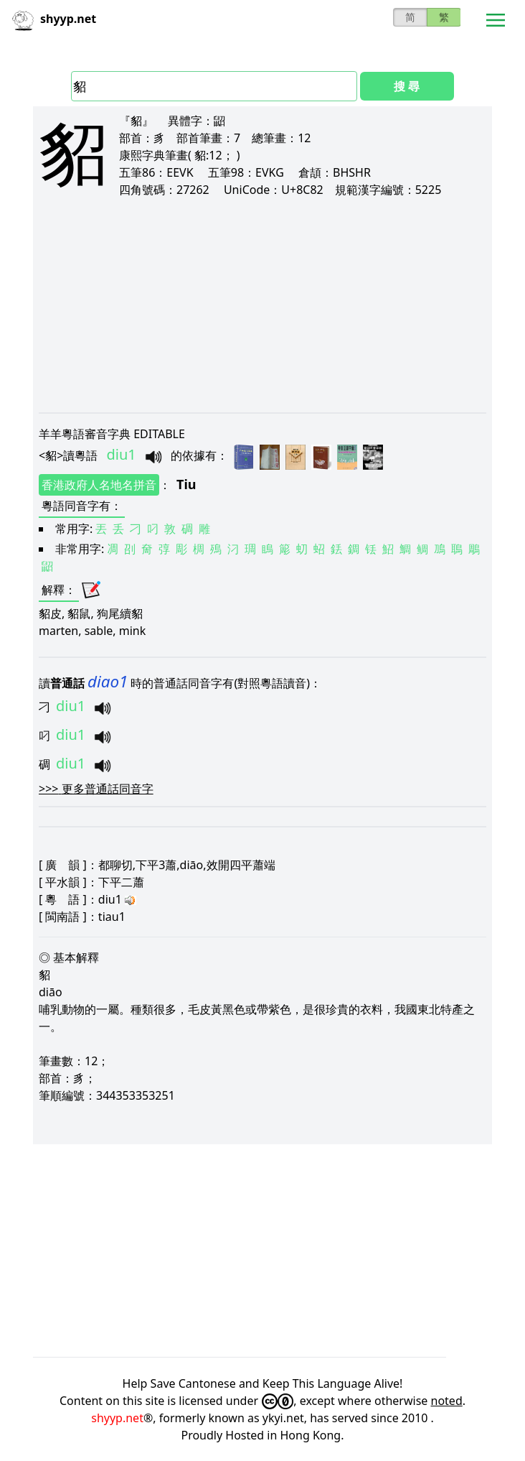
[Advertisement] (262, 304)
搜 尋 (407, 86)
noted (447, 1401)
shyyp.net (117, 1418)
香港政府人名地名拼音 (99, 485)
